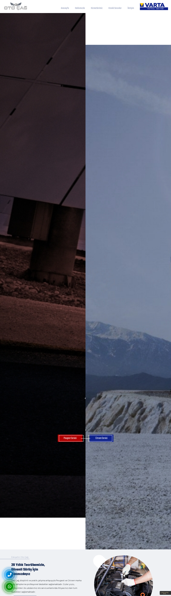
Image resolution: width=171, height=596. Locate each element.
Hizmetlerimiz (97, 8)
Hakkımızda (80, 8)
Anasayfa (65, 8)
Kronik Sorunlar (115, 8)
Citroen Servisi (101, 438)
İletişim (131, 8)
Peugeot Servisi (70, 438)
